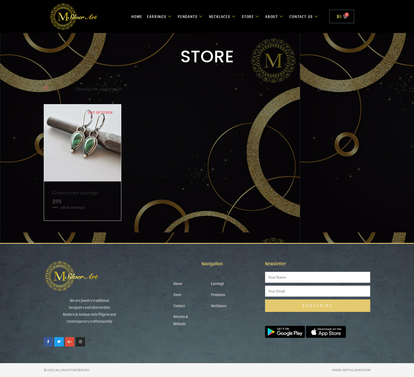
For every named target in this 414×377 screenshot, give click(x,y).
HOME (134, 16)
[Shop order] (342, 89)
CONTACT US (304, 16)
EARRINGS (157, 16)
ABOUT (274, 16)
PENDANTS (188, 16)
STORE (250, 16)
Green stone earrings (75, 192)
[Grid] (46, 88)
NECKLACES (221, 16)
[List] (55, 88)
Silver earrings (73, 207)
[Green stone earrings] (82, 142)
